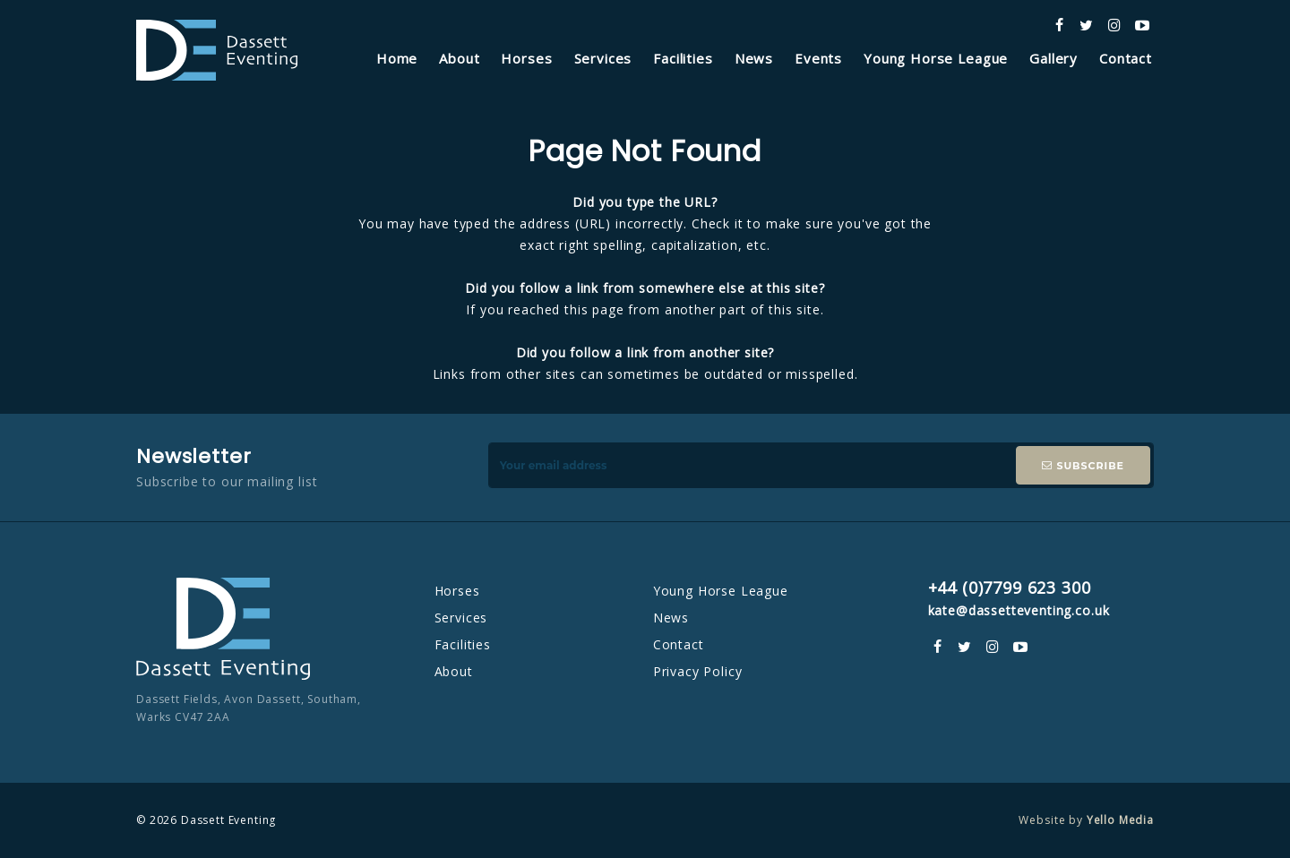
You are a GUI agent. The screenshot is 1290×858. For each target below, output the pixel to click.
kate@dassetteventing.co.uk (1019, 610)
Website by (1086, 820)
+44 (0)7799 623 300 (1009, 587)
